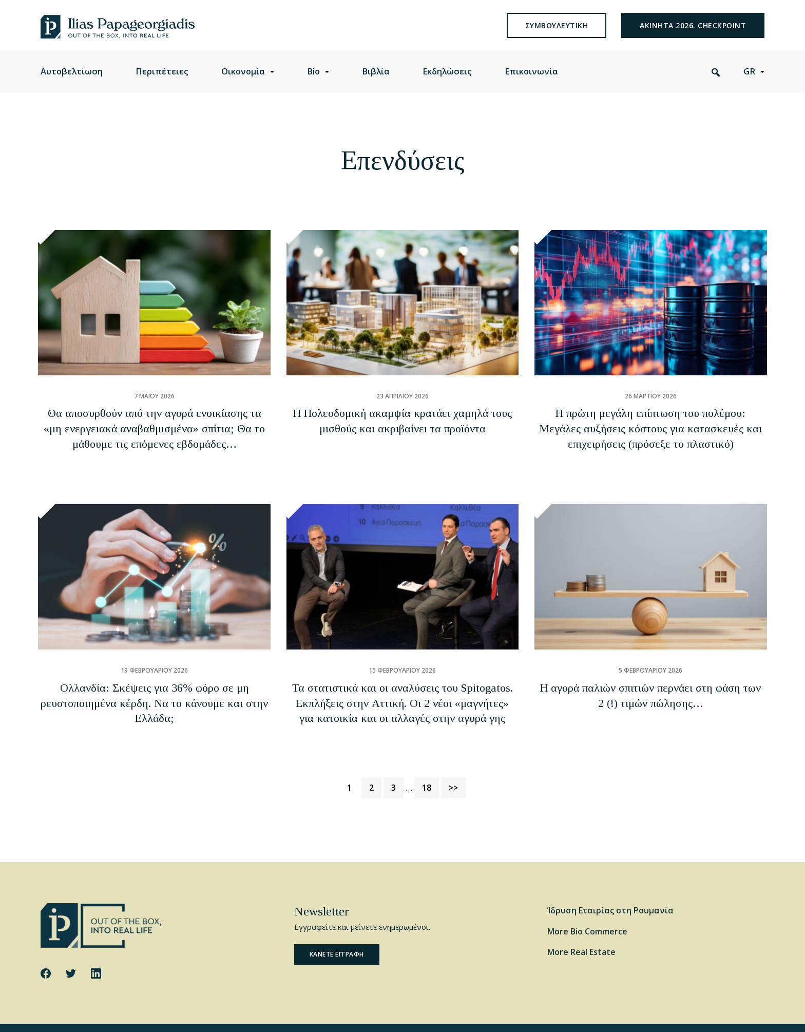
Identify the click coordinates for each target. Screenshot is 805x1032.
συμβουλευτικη (556, 33)
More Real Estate (581, 928)
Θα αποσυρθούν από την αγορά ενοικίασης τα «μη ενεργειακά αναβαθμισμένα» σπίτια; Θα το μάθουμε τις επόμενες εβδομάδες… (154, 439)
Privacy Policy (210, 1015)
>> (453, 763)
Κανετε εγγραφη (337, 930)
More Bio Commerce (587, 907)
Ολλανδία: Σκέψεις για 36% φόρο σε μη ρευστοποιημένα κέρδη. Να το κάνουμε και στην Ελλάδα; (154, 694)
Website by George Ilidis (726, 1015)
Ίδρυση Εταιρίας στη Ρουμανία (610, 886)
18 (430, 762)
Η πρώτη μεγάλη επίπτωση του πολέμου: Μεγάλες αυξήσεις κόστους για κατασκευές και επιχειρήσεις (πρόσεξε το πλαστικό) (650, 439)
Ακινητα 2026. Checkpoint (693, 33)
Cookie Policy (161, 1015)
